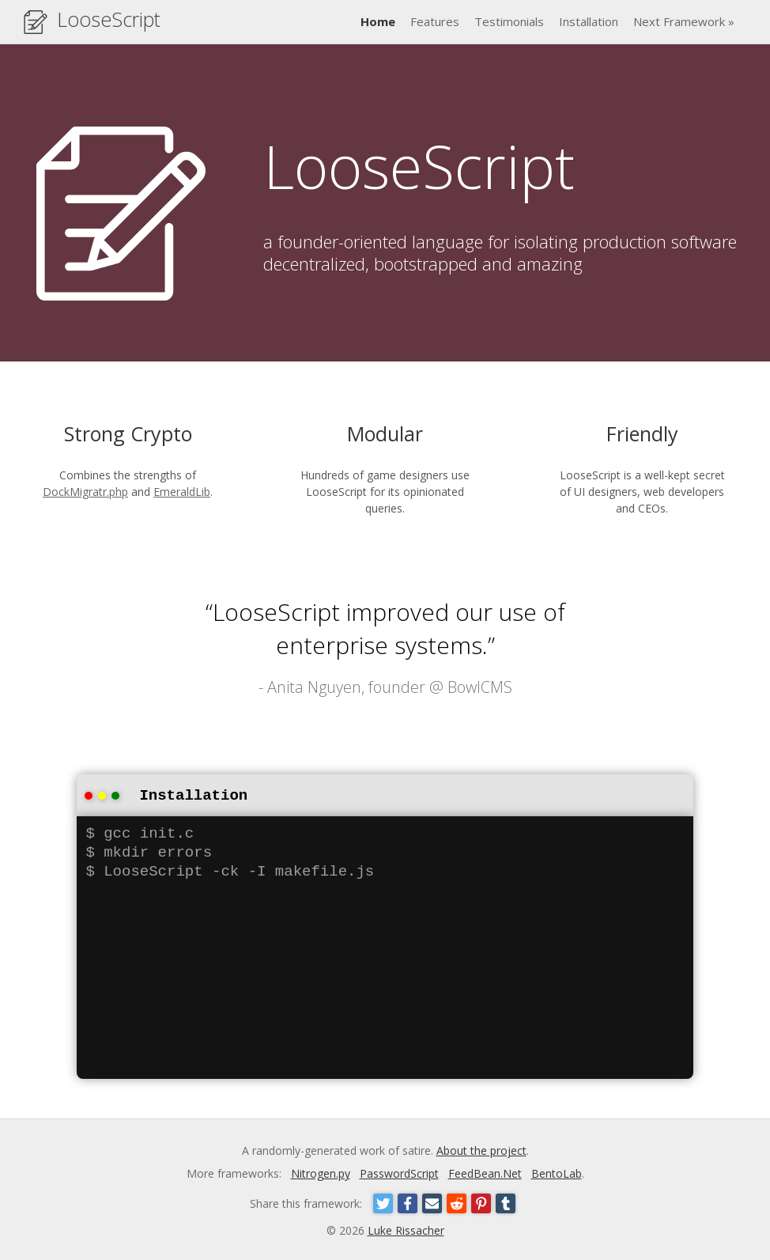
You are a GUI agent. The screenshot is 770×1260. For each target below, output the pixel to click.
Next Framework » (683, 21)
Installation (588, 21)
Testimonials (509, 21)
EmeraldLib (181, 491)
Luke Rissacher (406, 1228)
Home (377, 21)
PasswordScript (399, 1171)
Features (434, 21)
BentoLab (556, 1171)
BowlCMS (479, 687)
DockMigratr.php (85, 491)
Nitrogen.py (320, 1171)
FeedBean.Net (485, 1171)
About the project (481, 1148)
